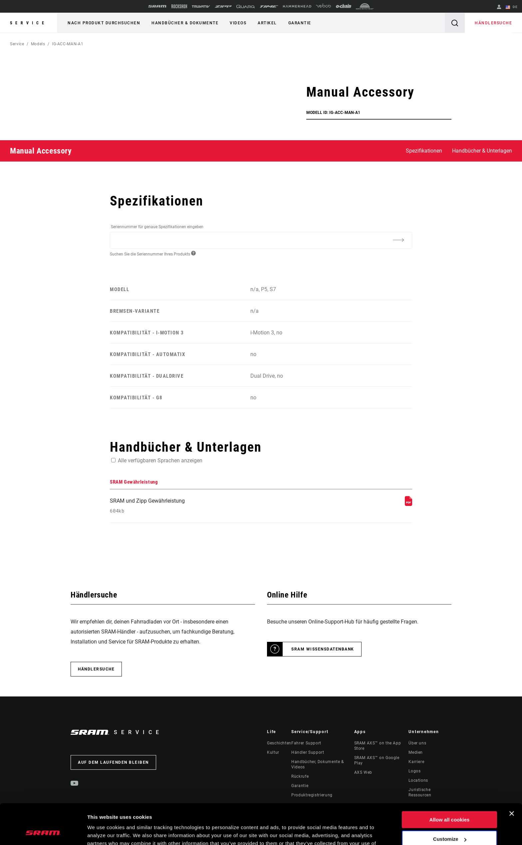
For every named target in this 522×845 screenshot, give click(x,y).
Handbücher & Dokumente (184, 23)
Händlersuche (493, 23)
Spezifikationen (424, 151)
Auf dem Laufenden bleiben (113, 762)
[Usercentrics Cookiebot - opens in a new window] (43, 832)
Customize (449, 801)
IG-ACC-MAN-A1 (67, 44)
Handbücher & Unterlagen (482, 151)
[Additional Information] (398, 239)
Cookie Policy (161, 813)
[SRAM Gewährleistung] (408, 504)
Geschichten (279, 743)
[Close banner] (511, 775)
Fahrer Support (306, 743)
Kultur (273, 752)
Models (38, 44)
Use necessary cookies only (449, 821)
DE (512, 7)
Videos (238, 23)
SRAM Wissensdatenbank (322, 649)
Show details (102, 832)
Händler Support (307, 752)
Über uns (417, 743)
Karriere (416, 761)
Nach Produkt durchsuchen (104, 23)
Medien (415, 752)
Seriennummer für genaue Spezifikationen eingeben (157, 226)
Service (28, 23)
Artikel (267, 23)
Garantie (299, 23)
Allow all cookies (449, 782)
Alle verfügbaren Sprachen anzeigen (160, 460)
